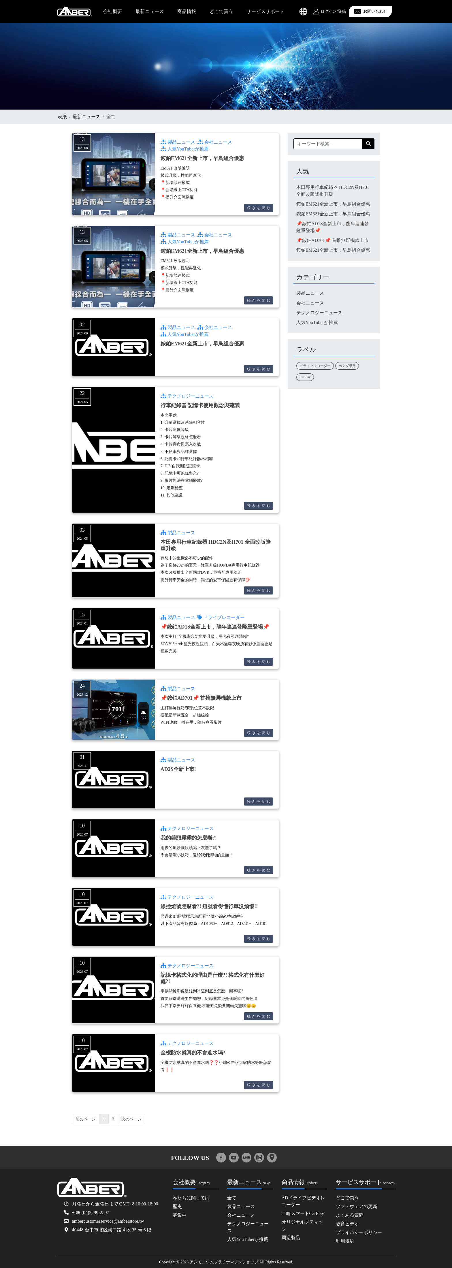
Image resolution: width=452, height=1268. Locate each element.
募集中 (180, 1215)
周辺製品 (291, 1237)
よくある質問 (350, 1215)
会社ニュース (214, 142)
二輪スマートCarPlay (303, 1213)
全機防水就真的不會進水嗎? (193, 1053)
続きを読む (259, 208)
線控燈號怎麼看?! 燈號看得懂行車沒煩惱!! (209, 906)
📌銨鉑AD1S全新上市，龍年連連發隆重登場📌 (215, 627)
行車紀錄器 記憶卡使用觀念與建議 (200, 405)
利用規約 (345, 1241)
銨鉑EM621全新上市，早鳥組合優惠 (202, 158)
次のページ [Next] (131, 1119)
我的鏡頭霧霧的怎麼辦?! (189, 838)
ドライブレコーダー (221, 617)
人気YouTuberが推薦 (185, 148)
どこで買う (221, 11)
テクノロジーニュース (187, 396)
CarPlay (305, 377)
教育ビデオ (347, 1223)
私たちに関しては (191, 1197)
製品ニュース (178, 142)
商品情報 (186, 11)
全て (231, 1197)
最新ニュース (149, 11)
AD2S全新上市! (178, 769)
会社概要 (112, 11)
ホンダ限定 (347, 366)
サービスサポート (265, 11)
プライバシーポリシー (359, 1232)
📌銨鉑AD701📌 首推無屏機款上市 (201, 698)
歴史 (177, 1206)
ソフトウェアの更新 (356, 1206)
